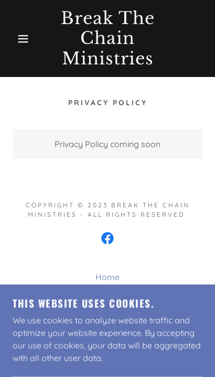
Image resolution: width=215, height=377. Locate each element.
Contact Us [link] (107, 306)
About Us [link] (107, 291)
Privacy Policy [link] (107, 321)
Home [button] (107, 277)
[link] (107, 38)
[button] (16, 38)
